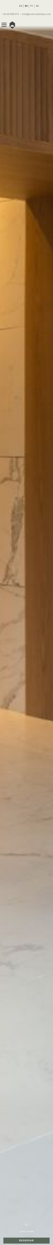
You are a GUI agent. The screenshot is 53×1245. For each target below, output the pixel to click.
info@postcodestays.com (36, 14)
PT (32, 6)
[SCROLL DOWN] (26, 1224)
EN (21, 6)
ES (26, 6)
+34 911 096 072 (10, 14)
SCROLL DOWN (27, 1231)
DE (37, 6)
